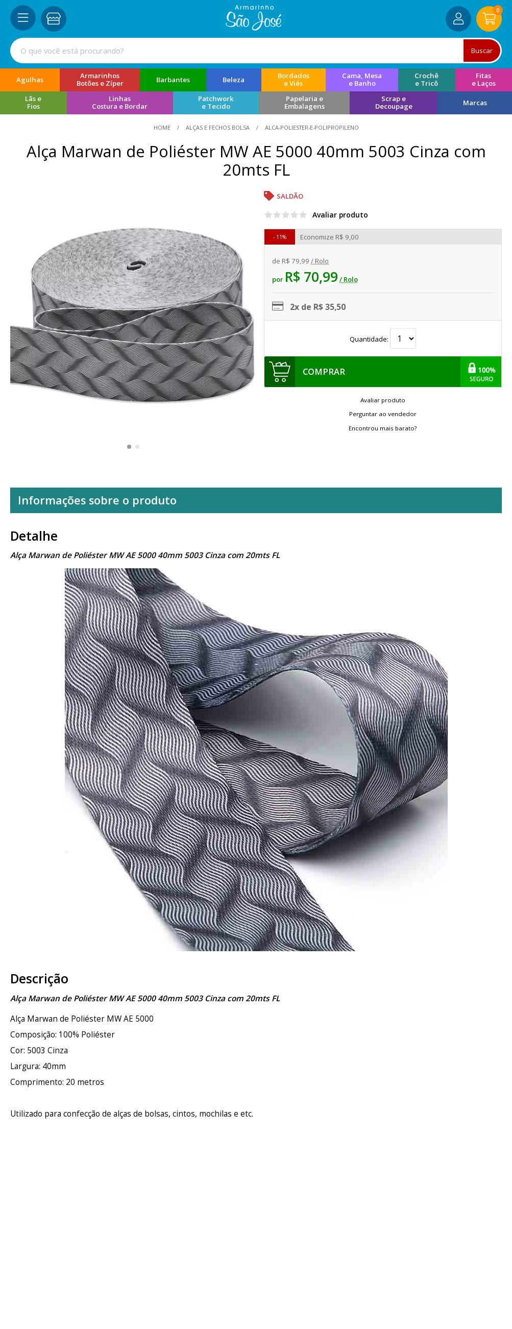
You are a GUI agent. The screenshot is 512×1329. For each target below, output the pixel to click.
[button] (129, 447)
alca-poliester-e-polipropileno (311, 127)
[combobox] (256, 50)
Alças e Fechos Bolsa (217, 127)
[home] (253, 27)
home (163, 127)
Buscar (481, 50)
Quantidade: (383, 339)
